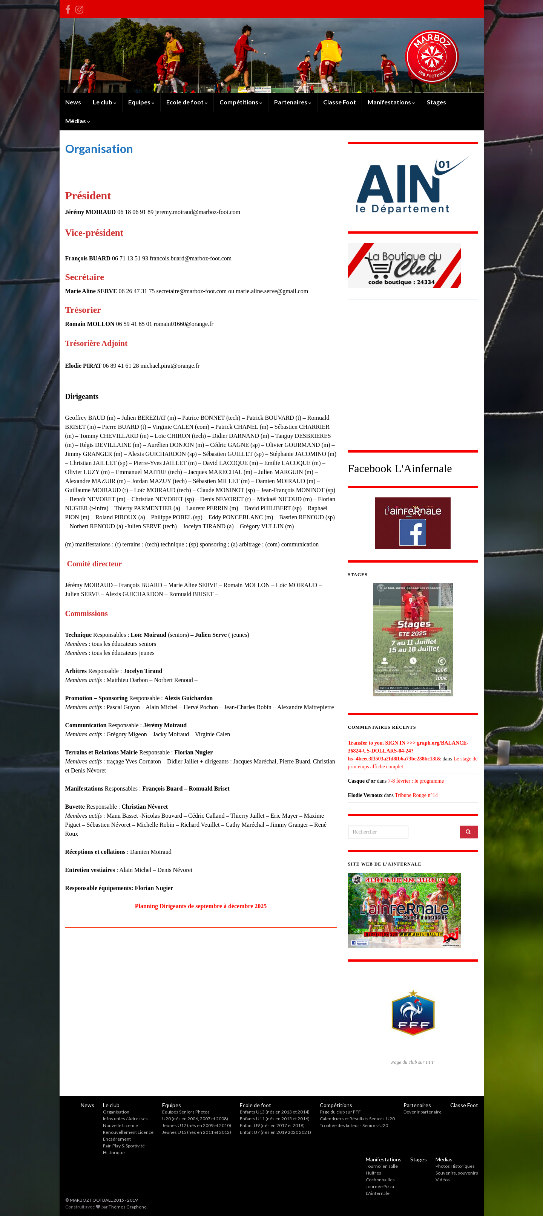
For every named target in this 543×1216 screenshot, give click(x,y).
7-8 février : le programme (416, 781)
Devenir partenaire (422, 1112)
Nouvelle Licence (120, 1125)
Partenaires (292, 102)
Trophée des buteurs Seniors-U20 (354, 1125)
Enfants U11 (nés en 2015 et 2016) (275, 1118)
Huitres (373, 1173)
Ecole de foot (187, 102)
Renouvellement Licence (128, 1132)
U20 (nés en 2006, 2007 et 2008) (195, 1118)
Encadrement (117, 1139)
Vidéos (443, 1179)
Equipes (141, 102)
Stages (436, 102)
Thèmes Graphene (128, 1207)
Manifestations (391, 102)
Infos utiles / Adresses (125, 1118)
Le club (105, 102)
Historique (114, 1152)
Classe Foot (339, 102)
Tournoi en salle (382, 1166)
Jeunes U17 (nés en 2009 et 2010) (196, 1125)
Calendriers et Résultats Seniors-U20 (357, 1118)
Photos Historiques (455, 1166)
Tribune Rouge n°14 (416, 795)
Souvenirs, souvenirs (457, 1173)
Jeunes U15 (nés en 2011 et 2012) (196, 1132)
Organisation (116, 1112)
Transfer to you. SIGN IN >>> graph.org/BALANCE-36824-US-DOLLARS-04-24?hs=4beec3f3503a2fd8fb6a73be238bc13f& (408, 751)
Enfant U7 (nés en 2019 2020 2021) (275, 1132)
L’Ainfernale (378, 1193)
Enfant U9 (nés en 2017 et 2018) (272, 1125)
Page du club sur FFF (340, 1112)
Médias (77, 120)
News (73, 102)
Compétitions (240, 102)
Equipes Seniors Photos (186, 1112)
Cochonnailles (380, 1179)
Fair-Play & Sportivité (124, 1146)
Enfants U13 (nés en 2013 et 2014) (275, 1112)
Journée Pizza (380, 1186)
